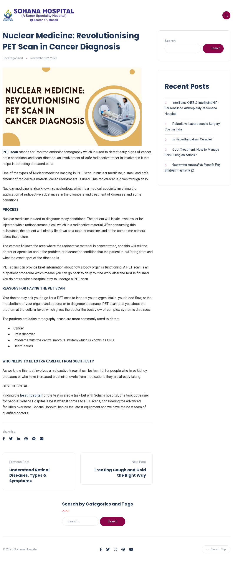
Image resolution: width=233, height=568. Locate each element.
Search (170, 41)
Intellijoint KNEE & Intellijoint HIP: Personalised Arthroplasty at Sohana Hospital (191, 108)
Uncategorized (13, 58)
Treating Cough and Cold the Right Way (120, 472)
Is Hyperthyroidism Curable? (192, 139)
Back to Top (216, 549)
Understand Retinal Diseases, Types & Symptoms (29, 475)
